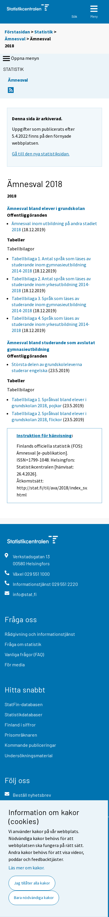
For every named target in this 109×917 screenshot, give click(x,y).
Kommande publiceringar (30, 745)
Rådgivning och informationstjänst (40, 634)
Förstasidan (17, 32)
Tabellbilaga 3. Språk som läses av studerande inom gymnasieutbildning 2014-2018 (49, 304)
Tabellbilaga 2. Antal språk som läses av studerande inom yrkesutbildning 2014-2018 (51, 285)
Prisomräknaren (21, 734)
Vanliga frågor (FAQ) (24, 654)
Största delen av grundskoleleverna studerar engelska (47, 367)
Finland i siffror (20, 724)
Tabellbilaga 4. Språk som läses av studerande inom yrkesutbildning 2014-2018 (51, 324)
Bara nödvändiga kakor (34, 897)
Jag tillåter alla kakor (32, 883)
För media (15, 664)
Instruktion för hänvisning (44, 435)
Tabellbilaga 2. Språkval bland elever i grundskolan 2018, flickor (49, 416)
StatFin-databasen (24, 704)
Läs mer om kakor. (26, 868)
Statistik (43, 32)
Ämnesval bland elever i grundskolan (46, 208)
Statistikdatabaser (23, 714)
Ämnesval (15, 39)
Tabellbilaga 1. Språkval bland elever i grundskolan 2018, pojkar (49, 402)
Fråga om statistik (23, 644)
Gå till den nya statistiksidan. (40, 154)
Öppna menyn (20, 58)
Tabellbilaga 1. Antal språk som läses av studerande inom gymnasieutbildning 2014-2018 (51, 265)
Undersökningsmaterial (29, 755)
